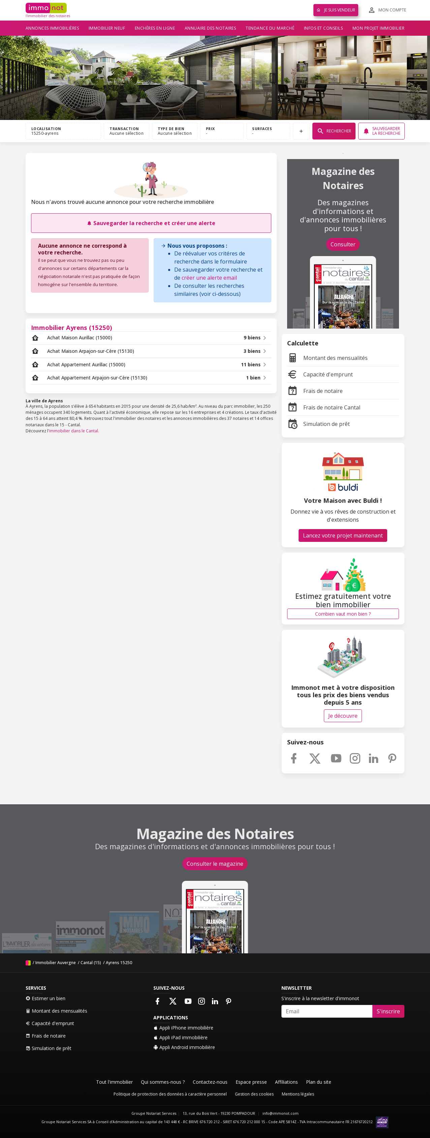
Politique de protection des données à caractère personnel (170, 1094)
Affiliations (286, 1082)
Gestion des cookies (254, 1094)
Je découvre (343, 715)
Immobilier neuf (107, 28)
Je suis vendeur (335, 10)
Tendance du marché (270, 28)
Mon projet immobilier (378, 28)
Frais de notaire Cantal (323, 407)
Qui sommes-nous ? (163, 1082)
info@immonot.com (281, 1113)
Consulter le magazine (215, 863)
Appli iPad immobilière (180, 1037)
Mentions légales (298, 1094)
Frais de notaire (315, 391)
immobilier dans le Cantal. (74, 431)
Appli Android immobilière (184, 1047)
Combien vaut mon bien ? (343, 614)
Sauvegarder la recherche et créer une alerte (151, 223)
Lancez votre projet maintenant (343, 535)
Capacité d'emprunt (320, 374)
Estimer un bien (45, 998)
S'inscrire (388, 1011)
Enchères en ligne (155, 28)
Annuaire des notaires (210, 28)
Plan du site (318, 1082)
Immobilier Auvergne (55, 962)
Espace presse (251, 1082)
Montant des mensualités (327, 358)
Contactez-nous (210, 1082)
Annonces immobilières (52, 28)
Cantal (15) (91, 962)
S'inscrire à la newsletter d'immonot (320, 998)
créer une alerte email (209, 277)
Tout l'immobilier (114, 1082)
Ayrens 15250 (119, 962)
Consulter (343, 244)
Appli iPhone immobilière (183, 1027)
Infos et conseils (323, 28)
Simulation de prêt (318, 424)
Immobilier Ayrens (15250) (71, 327)
